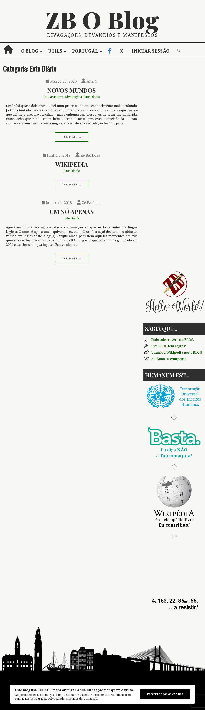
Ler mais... (72, 137)
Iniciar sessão (151, 51)
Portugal (85, 51)
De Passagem (53, 97)
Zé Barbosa (87, 155)
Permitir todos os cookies (165, 694)
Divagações (73, 97)
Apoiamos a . (169, 359)
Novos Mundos (71, 90)
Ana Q (89, 81)
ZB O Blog (102, 19)
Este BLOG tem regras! (168, 346)
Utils (55, 51)
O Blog (29, 51)
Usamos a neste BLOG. (177, 352)
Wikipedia (71, 164)
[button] (178, 51)
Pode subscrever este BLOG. (172, 340)
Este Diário (91, 97)
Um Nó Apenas (72, 211)
